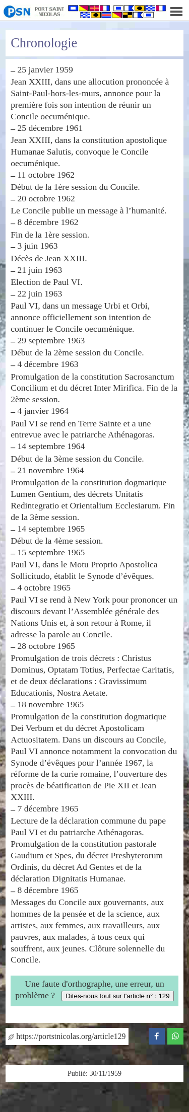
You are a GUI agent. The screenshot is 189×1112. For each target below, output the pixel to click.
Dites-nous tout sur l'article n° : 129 (117, 996)
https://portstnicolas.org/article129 (66, 1036)
